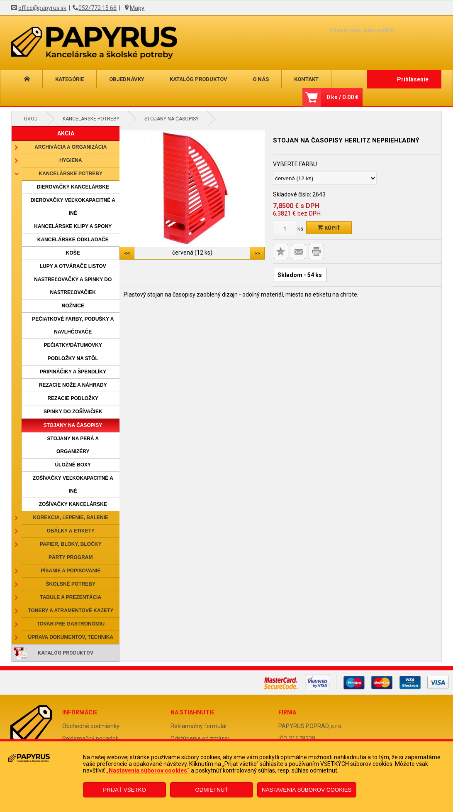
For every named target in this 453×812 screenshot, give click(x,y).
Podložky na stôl (73, 358)
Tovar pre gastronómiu (71, 624)
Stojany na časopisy (171, 119)
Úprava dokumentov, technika (70, 637)
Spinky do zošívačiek (73, 412)
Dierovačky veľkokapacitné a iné (73, 206)
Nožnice (73, 306)
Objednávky (126, 79)
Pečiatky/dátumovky (73, 345)
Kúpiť (329, 228)
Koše (73, 253)
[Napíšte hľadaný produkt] (349, 30)
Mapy (137, 8)
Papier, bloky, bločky (70, 544)
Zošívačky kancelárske (73, 504)
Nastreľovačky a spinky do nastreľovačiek (73, 286)
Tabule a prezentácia (71, 597)
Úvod (31, 119)
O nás (261, 79)
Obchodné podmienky (90, 726)
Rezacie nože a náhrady (73, 385)
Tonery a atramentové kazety (70, 610)
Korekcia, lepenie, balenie (70, 517)
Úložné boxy (73, 465)
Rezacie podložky (72, 398)
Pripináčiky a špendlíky (73, 372)
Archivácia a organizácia (70, 147)
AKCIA (65, 133)
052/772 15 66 (97, 8)
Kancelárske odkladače (73, 240)
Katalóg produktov (198, 79)
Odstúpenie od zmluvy (199, 738)
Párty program (71, 557)
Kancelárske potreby (91, 119)
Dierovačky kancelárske (73, 187)
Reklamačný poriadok (90, 738)
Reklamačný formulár (198, 726)
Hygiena (70, 160)
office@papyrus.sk (42, 8)
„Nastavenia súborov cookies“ (148, 770)
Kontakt (306, 79)
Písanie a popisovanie (70, 571)
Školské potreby (70, 584)
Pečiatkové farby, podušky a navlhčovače (73, 325)
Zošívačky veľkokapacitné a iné (73, 484)
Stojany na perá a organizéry (73, 445)
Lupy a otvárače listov (73, 266)
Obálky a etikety (71, 531)
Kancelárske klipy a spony (73, 226)
